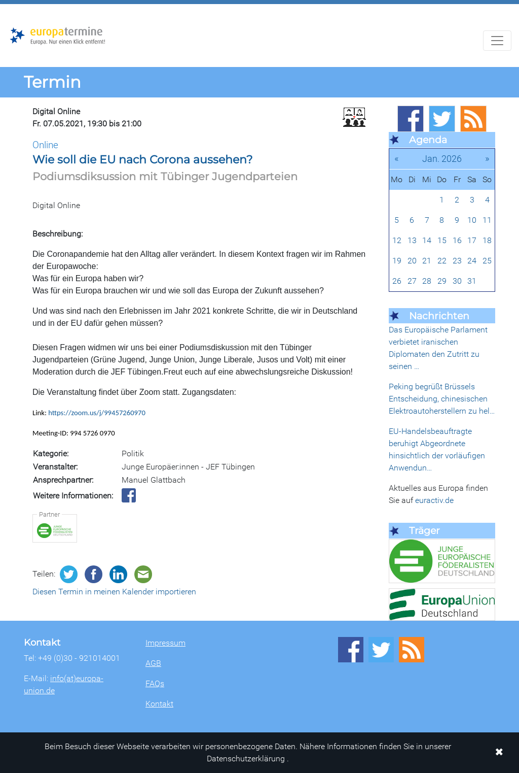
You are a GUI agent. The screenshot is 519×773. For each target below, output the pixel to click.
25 (487, 260)
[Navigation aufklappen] (497, 40)
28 (426, 281)
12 (396, 240)
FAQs (154, 683)
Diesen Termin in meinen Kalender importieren (114, 591)
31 (471, 281)
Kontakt (159, 704)
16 (457, 240)
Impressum (165, 643)
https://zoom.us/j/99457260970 (96, 412)
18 (487, 240)
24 (471, 260)
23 (457, 260)
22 (442, 260)
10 (471, 220)
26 (396, 281)
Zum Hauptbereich (8, 4)
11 (487, 220)
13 (412, 240)
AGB (153, 663)
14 (426, 240)
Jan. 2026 (442, 158)
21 (426, 260)
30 (457, 281)
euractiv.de (434, 500)
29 (442, 281)
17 (471, 240)
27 (412, 281)
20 (412, 260)
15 (442, 240)
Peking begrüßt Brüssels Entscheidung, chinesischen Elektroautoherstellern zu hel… (442, 399)
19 (396, 260)
